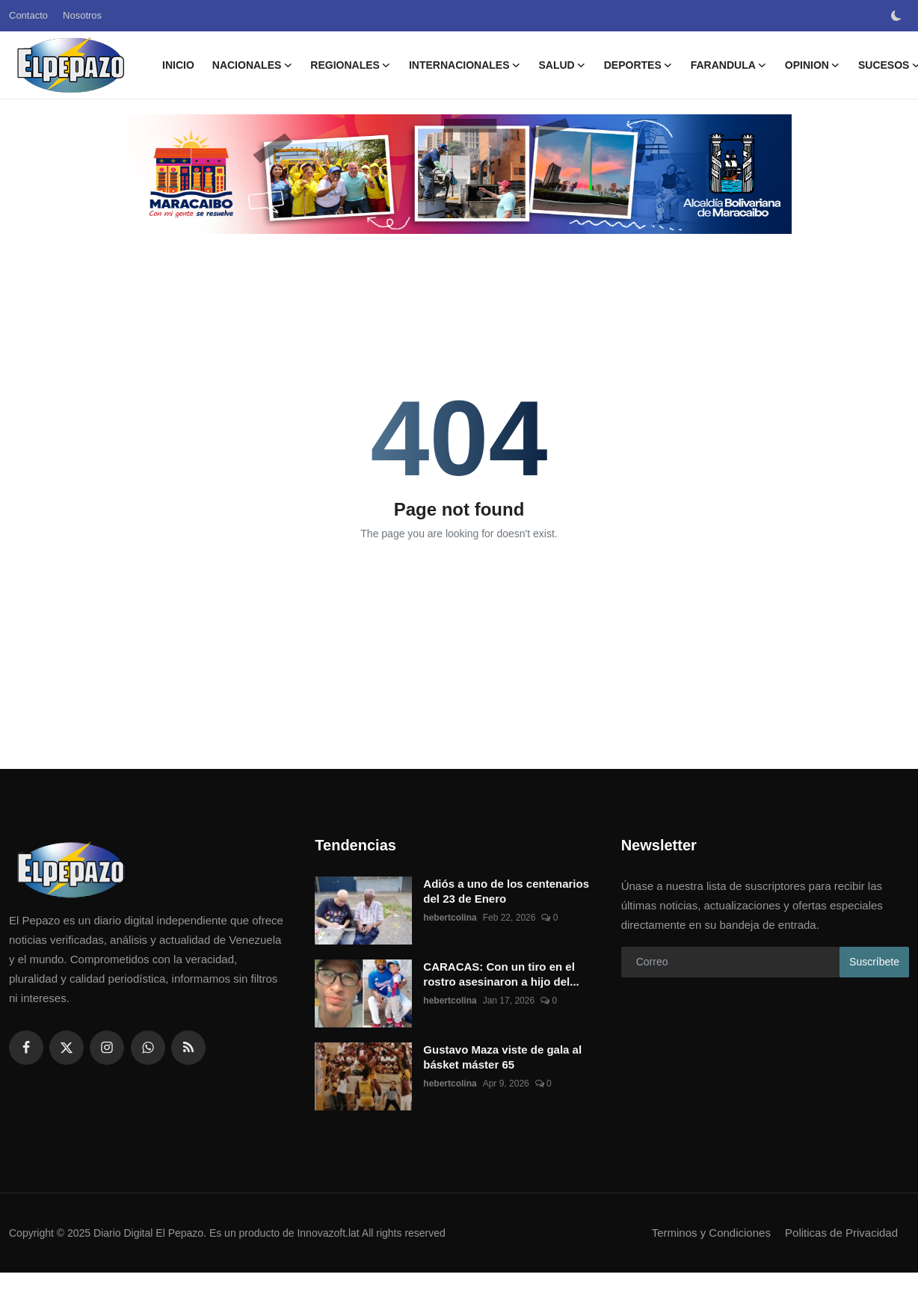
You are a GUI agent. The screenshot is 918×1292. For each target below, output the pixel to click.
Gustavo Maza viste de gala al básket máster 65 (502, 1057)
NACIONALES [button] (252, 65)
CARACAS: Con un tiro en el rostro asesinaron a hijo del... (501, 974)
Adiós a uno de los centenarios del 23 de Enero (506, 891)
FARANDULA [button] (729, 65)
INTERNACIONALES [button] (465, 65)
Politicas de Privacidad (841, 1232)
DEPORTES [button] (638, 65)
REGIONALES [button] (350, 65)
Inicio (178, 65)
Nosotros (82, 15)
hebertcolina (449, 917)
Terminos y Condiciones (711, 1232)
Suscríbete (874, 962)
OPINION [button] (812, 65)
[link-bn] (459, 174)
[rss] (188, 1047)
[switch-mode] (898, 15)
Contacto (28, 15)
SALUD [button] (561, 65)
